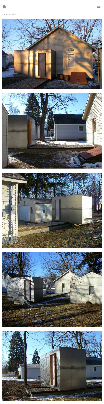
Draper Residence (10, 14)
